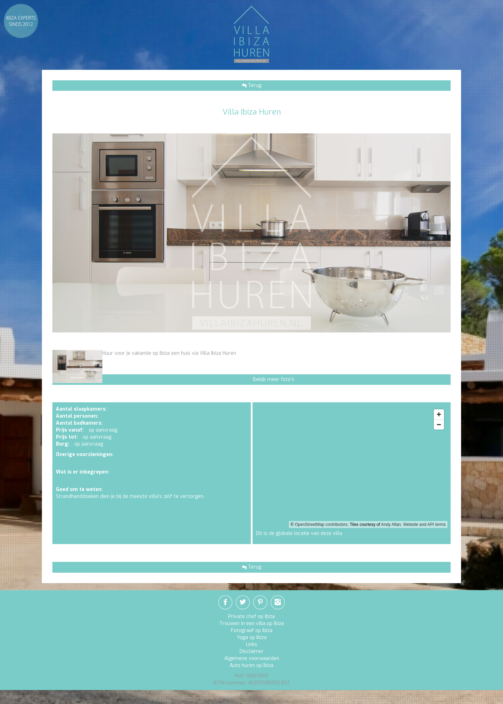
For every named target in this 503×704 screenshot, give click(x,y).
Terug (254, 85)
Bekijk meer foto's (273, 379)
